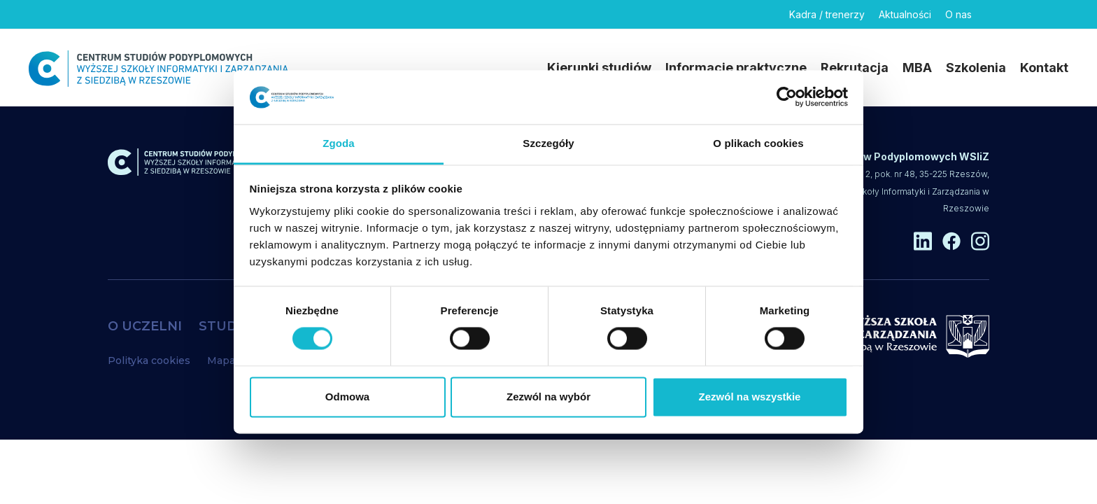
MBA (917, 67)
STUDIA (224, 326)
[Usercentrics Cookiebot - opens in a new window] (787, 97)
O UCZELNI (145, 326)
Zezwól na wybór (548, 396)
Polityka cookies (149, 360)
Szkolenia (976, 67)
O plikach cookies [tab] (758, 143)
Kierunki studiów (599, 67)
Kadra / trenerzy (827, 14)
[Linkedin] (995, 14)
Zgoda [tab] (339, 143)
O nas (958, 14)
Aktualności (905, 14)
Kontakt (1044, 67)
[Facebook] (1027, 14)
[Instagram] (1059, 14)
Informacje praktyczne (736, 67)
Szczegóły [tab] (548, 143)
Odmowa (347, 396)
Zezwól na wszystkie (750, 396)
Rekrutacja (855, 67)
